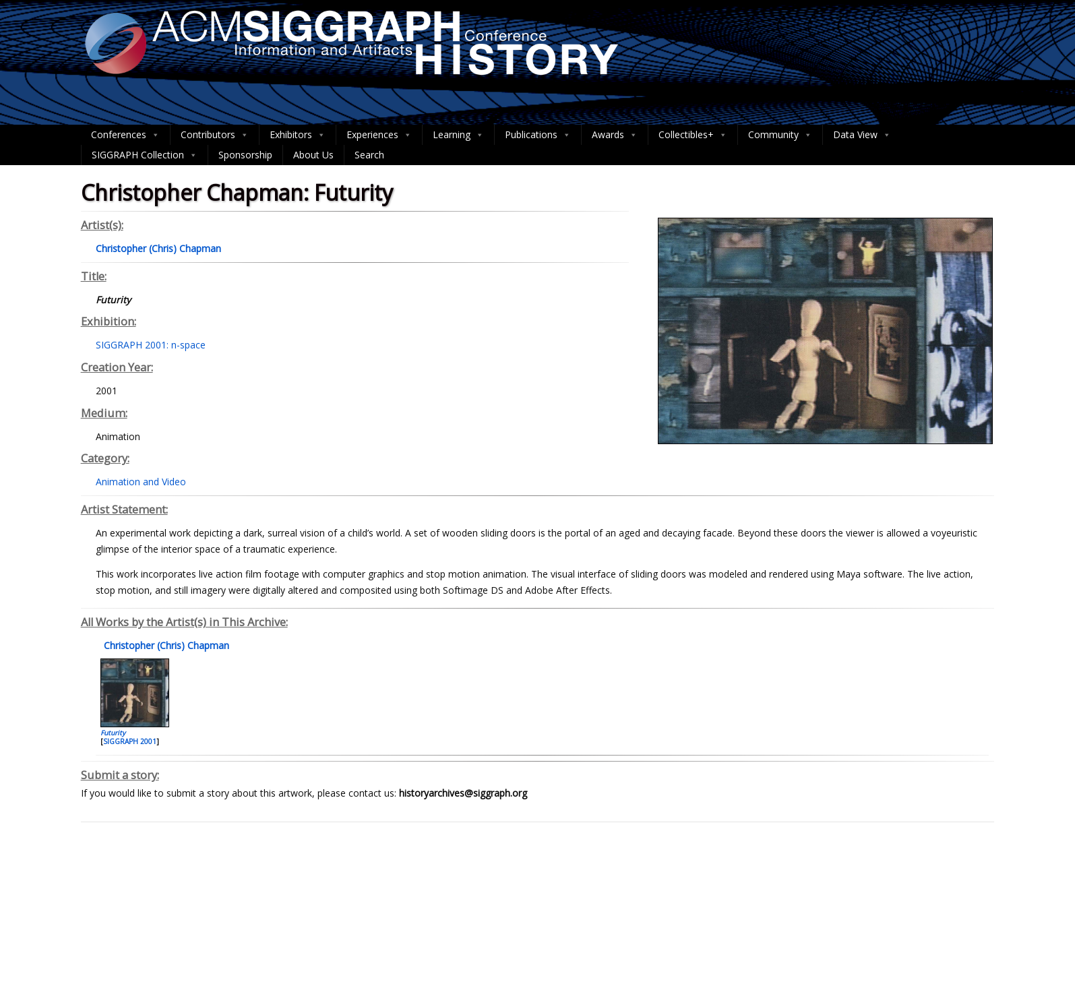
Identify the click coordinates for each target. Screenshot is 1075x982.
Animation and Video (141, 481)
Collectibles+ (692, 135)
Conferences (125, 135)
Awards (615, 135)
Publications (538, 135)
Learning (458, 135)
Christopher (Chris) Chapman (165, 645)
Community (780, 135)
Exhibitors (298, 135)
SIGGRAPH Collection (144, 155)
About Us (313, 154)
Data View (862, 135)
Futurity (112, 732)
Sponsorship (245, 154)
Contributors (215, 135)
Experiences (379, 135)
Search (369, 154)
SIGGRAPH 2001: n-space (151, 344)
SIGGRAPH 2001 (129, 741)
